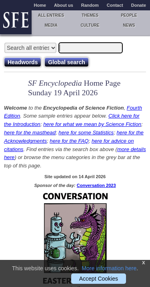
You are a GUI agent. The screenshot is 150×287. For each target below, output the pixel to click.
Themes (90, 15)
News (129, 25)
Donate (138, 5)
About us (63, 5)
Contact (115, 5)
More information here (109, 268)
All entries (51, 15)
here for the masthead (30, 133)
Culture (89, 25)
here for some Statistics (86, 133)
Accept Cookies (98, 278)
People (129, 15)
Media (50, 25)
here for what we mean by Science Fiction (92, 124)
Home (40, 5)
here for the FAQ (69, 141)
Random (90, 5)
